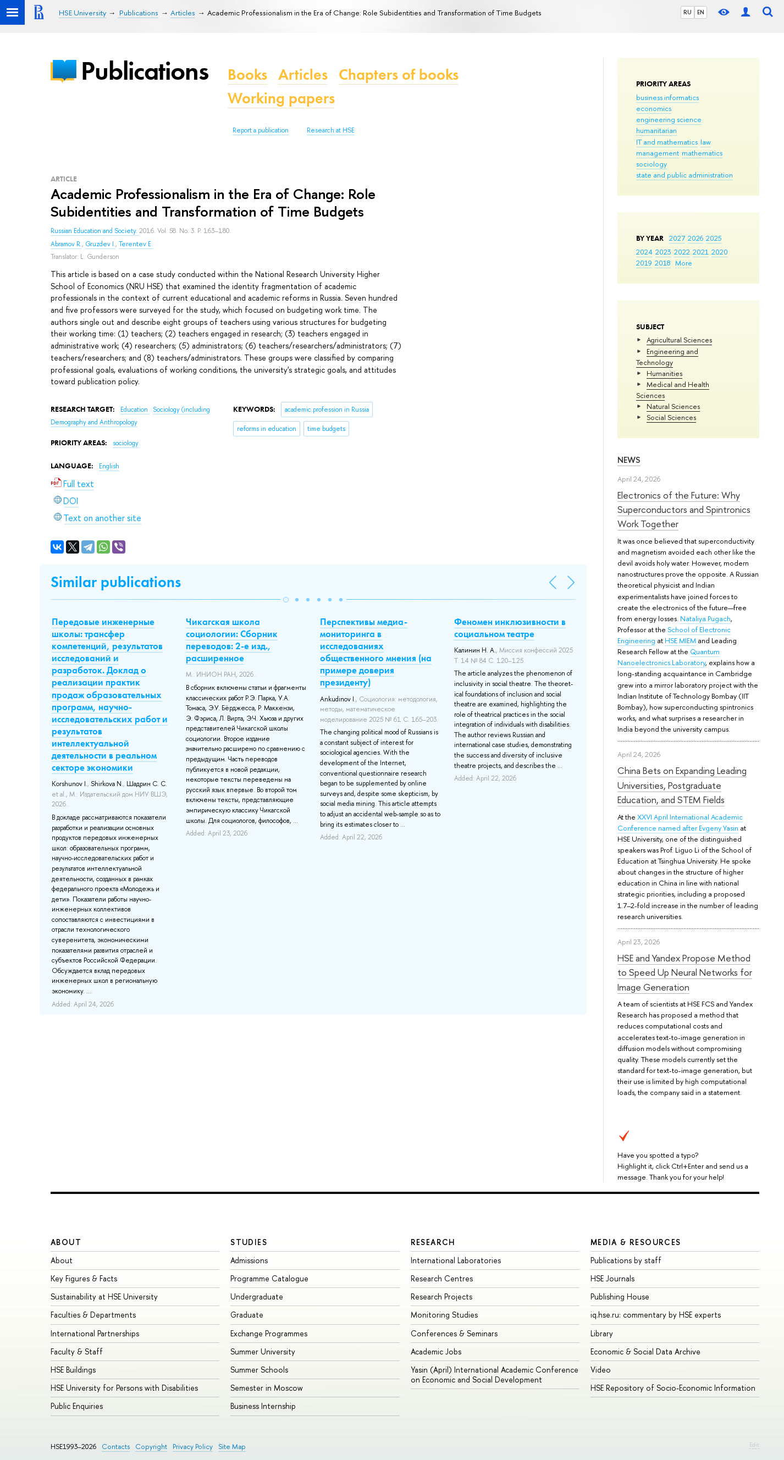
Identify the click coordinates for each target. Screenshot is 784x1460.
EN (700, 12)
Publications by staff (625, 1260)
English (109, 466)
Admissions (249, 1260)
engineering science (669, 119)
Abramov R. (66, 244)
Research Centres (442, 1278)
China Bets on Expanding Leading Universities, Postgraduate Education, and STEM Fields (682, 785)
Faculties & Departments (93, 1314)
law (705, 142)
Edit (754, 1444)
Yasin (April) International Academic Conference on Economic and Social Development (494, 1374)
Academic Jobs (436, 1351)
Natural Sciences (673, 406)
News (629, 460)
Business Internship (263, 1406)
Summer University (262, 1351)
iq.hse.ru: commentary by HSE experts (655, 1314)
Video (600, 1369)
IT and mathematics (667, 142)
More (683, 263)
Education (135, 409)
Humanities (664, 373)
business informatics (667, 97)
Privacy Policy (193, 1446)
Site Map (232, 1446)
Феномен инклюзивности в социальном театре (510, 628)
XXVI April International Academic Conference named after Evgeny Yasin (680, 822)
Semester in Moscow (266, 1387)
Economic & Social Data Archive (645, 1351)
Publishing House (619, 1296)
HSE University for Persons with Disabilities (124, 1387)
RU (687, 12)
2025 (714, 238)
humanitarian (656, 130)
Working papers (281, 98)
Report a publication (261, 130)
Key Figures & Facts (84, 1278)
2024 (644, 252)
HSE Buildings (73, 1369)
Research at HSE (331, 130)
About (66, 1242)
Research (433, 1242)
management (657, 153)
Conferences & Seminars (454, 1333)
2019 (644, 263)
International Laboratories (456, 1260)
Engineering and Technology (667, 356)
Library (601, 1333)
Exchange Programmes (268, 1333)
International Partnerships (95, 1333)
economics (653, 108)
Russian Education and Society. (95, 230)
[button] (285, 599)
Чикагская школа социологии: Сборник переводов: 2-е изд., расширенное (232, 640)
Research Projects (441, 1296)
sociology (651, 164)
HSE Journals (612, 1278)
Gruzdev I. (100, 244)
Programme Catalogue (269, 1278)
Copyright (151, 1446)
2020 (719, 252)
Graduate (246, 1314)
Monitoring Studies (444, 1314)
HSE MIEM (680, 640)
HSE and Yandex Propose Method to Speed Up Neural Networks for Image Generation (684, 972)
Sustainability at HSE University (104, 1296)
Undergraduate (256, 1296)
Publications (144, 70)
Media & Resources (635, 1242)
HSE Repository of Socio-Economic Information (672, 1387)
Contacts (116, 1446)
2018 (663, 263)
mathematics (702, 153)
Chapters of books (399, 74)
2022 (682, 252)
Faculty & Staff (77, 1351)
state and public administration (684, 175)
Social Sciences (671, 417)
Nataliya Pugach (705, 618)
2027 (677, 238)
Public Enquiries (77, 1406)
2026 (695, 238)
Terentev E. (136, 244)
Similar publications (116, 581)
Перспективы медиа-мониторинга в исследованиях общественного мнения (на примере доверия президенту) (376, 652)
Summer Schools (259, 1369)
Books (247, 74)
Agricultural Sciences (679, 340)
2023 (663, 252)
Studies (248, 1242)
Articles (303, 74)
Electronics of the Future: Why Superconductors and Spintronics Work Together (683, 509)
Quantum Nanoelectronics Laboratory (668, 656)
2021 (701, 252)
